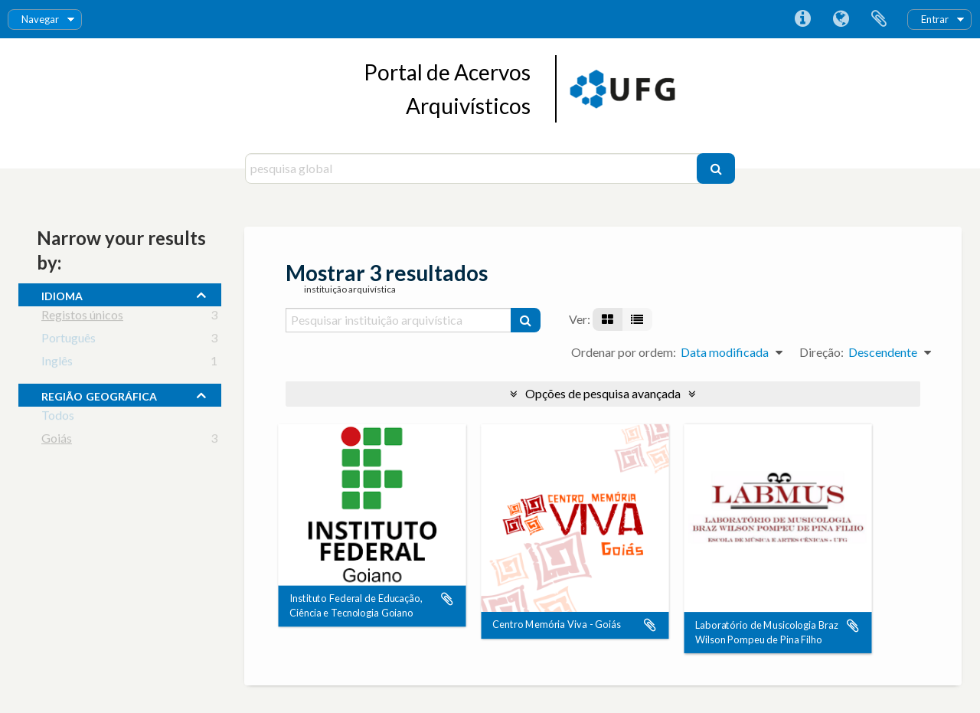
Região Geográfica (99, 394)
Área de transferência (879, 19)
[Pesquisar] (716, 168)
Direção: (821, 352)
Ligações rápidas (802, 19)
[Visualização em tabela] (637, 319)
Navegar (40, 19)
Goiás (56, 440)
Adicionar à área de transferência (447, 599)
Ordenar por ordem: (623, 352)
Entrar (935, 19)
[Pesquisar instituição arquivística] (399, 320)
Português (68, 340)
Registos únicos (82, 317)
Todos (57, 417)
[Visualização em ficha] (607, 319)
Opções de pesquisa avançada (603, 393)
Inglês (57, 363)
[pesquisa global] (473, 168)
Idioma (841, 19)
